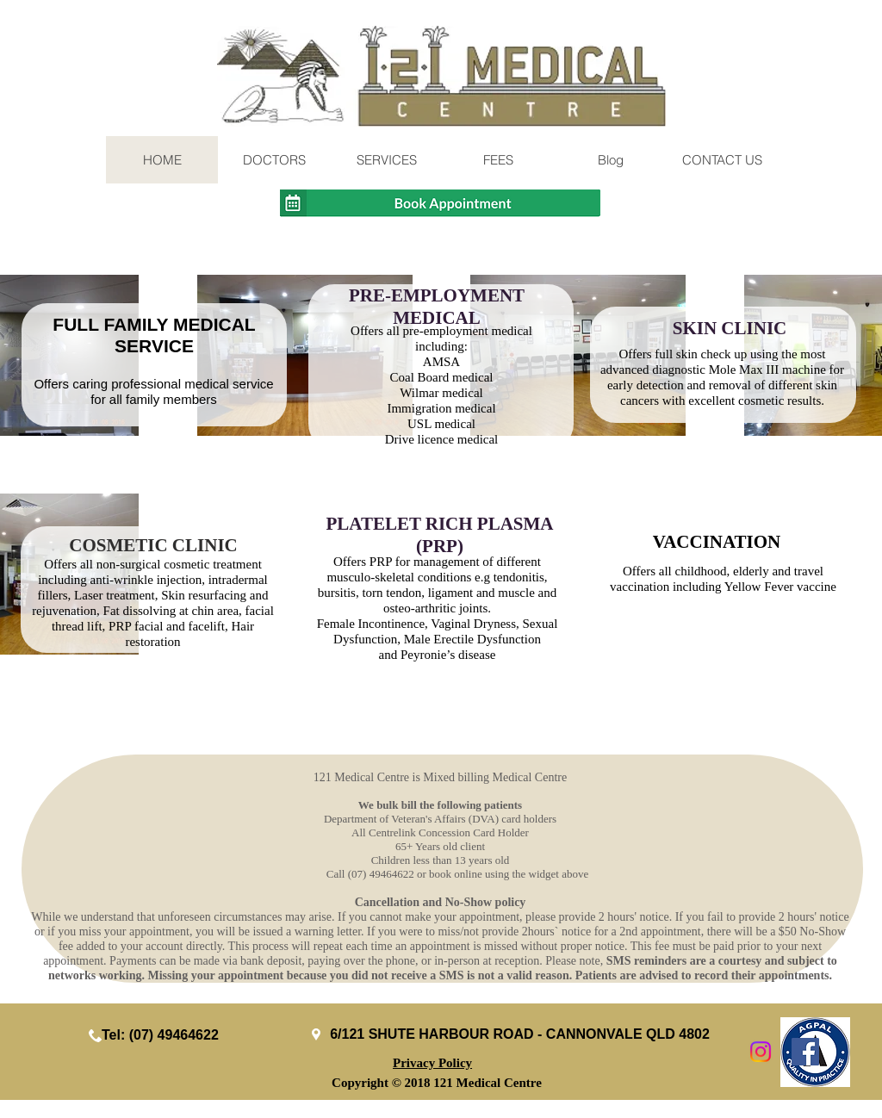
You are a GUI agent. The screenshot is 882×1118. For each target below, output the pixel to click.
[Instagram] (760, 1051)
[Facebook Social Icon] (805, 1051)
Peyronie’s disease (448, 654)
